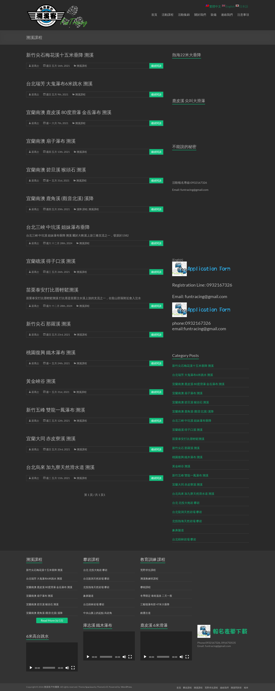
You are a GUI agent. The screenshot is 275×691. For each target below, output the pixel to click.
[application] (52, 656)
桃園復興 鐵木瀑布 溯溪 (51, 352)
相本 (247, 687)
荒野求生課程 (148, 569)
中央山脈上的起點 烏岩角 (97, 612)
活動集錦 (184, 14)
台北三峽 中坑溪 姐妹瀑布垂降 (58, 227)
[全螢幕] (73, 668)
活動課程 (167, 14)
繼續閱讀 (156, 65)
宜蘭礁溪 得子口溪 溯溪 (51, 261)
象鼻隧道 (178, 530)
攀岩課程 (183, 687)
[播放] (31, 668)
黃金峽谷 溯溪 (41, 381)
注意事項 (243, 14)
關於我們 (200, 14)
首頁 (154, 14)
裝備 (213, 14)
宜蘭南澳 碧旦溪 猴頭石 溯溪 (56, 170)
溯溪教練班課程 (149, 578)
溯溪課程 (82, 65)
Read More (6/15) (52, 620)
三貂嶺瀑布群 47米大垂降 (154, 604)
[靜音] (67, 668)
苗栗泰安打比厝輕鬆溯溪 (52, 290)
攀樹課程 (145, 587)
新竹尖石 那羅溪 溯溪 (48, 324)
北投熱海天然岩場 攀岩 (187, 521)
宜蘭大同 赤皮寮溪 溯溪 (51, 438)
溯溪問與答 (236, 687)
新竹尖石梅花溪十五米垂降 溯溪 (60, 55)
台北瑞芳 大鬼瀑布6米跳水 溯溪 (59, 83)
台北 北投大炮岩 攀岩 (186, 502)
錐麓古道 (145, 612)
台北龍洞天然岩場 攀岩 (187, 512)
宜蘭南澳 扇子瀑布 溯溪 (51, 141)
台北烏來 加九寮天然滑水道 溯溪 (60, 467)
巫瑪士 (35, 65)
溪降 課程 (82, 209)
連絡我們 (227, 14)
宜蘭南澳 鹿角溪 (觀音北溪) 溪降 (60, 198)
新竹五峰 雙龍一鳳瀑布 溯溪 (55, 410)
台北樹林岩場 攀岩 (184, 539)
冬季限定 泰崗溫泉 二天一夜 (156, 595)
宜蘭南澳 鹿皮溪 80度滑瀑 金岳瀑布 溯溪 (68, 112)
